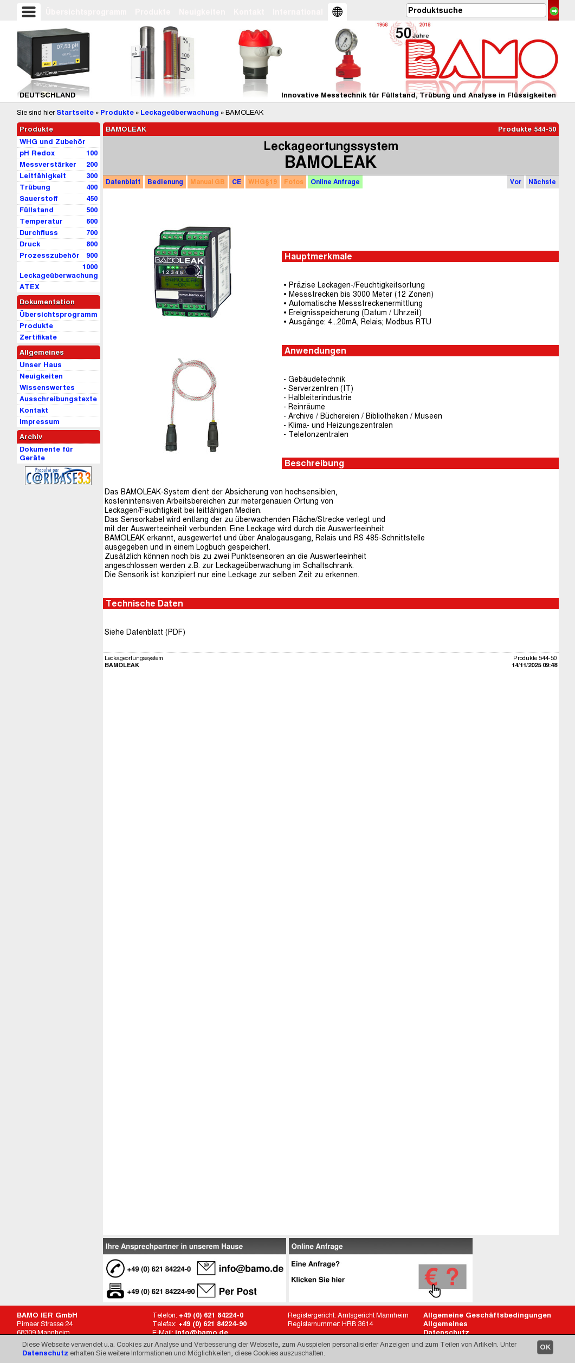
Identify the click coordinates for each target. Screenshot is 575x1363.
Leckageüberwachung (179, 112)
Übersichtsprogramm (86, 12)
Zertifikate (38, 337)
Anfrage (335, 181)
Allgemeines (445, 1324)
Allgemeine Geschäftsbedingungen (487, 1315)
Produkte (153, 12)
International (298, 12)
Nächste (542, 181)
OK (545, 1347)
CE (236, 181)
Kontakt (249, 12)
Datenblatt (123, 181)
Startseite (75, 112)
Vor (515, 181)
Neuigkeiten (202, 12)
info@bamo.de (201, 1332)
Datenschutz (45, 1353)
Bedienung (165, 181)
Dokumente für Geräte (46, 453)
